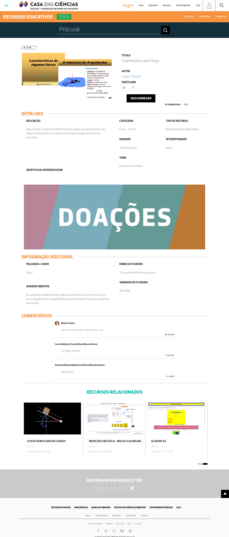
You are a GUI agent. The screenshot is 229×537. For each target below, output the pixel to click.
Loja (198, 5)
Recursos (128, 6)
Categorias (205, 16)
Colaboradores (101, 515)
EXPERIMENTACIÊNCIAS (161, 507)
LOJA (178, 507)
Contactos (138, 524)
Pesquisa (189, 16)
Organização (131, 515)
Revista (167, 5)
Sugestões (116, 515)
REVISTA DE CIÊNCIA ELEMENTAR (130, 507)
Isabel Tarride (131, 76)
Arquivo (88, 515)
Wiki (141, 5)
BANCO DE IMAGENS (101, 507)
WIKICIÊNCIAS (81, 507)
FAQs (129, 524)
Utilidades (109, 524)
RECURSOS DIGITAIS (61, 507)
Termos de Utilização (95, 524)
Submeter (221, 16)
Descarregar (141, 98)
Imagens (153, 5)
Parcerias (144, 515)
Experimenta (183, 5)
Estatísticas (120, 524)
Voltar (28, 48)
